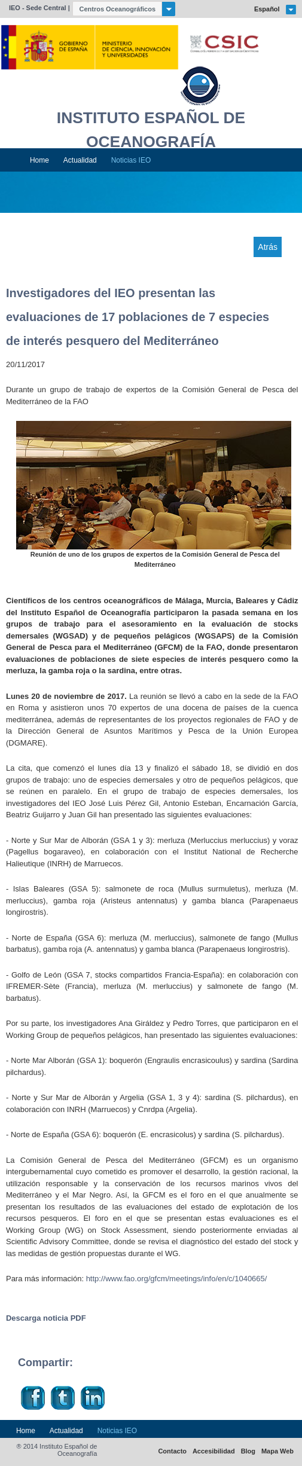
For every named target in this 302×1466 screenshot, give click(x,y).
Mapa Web (277, 1451)
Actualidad (80, 160)
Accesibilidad (214, 1451)
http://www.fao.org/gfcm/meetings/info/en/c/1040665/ (176, 1278)
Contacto (172, 1451)
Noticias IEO (131, 160)
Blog (248, 1451)
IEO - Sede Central (37, 7)
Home (39, 160)
